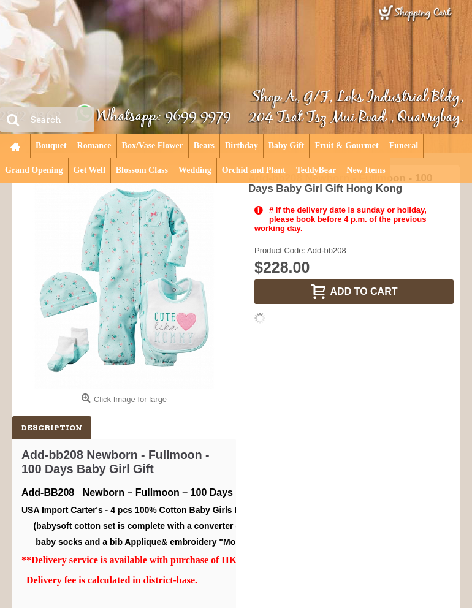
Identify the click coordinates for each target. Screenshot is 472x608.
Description (51, 427)
